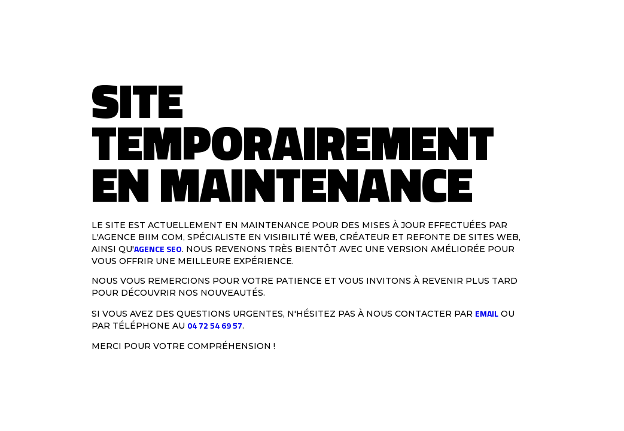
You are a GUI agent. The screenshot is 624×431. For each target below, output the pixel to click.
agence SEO (158, 248)
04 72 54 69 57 (214, 325)
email (486, 312)
